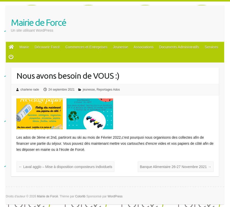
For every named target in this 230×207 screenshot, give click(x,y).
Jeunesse (120, 47)
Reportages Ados (108, 89)
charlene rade (29, 89)
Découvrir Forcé (47, 47)
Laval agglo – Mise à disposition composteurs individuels (65, 167)
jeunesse (89, 89)
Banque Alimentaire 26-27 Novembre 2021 (176, 167)
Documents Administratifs (179, 47)
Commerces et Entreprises (86, 47)
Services (211, 47)
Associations (144, 47)
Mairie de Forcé (38, 22)
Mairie (24, 47)
